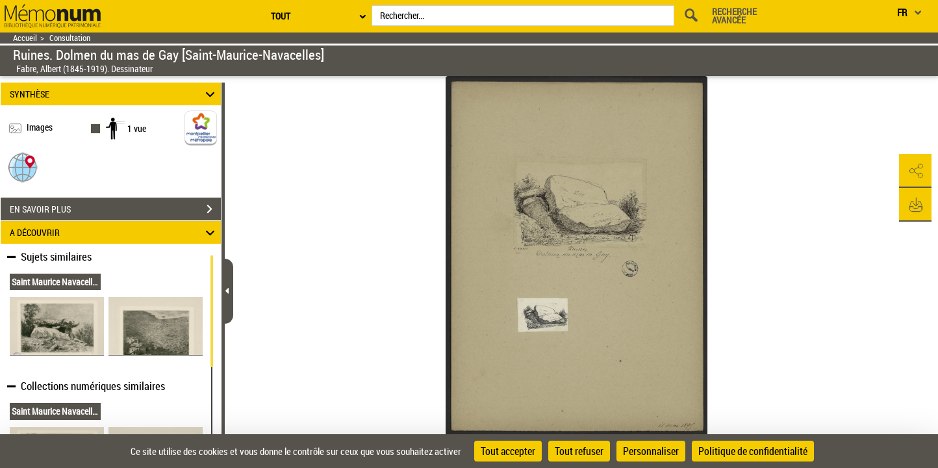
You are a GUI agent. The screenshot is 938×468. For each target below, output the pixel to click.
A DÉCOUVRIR (114, 232)
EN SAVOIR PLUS (115, 209)
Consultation (69, 38)
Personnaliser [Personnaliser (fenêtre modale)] (651, 451)
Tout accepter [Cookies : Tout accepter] (508, 451)
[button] (22, 167)
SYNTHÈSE (114, 94)
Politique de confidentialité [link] (752, 451)
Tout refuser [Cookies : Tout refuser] (579, 451)
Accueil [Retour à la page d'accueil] (25, 38)
